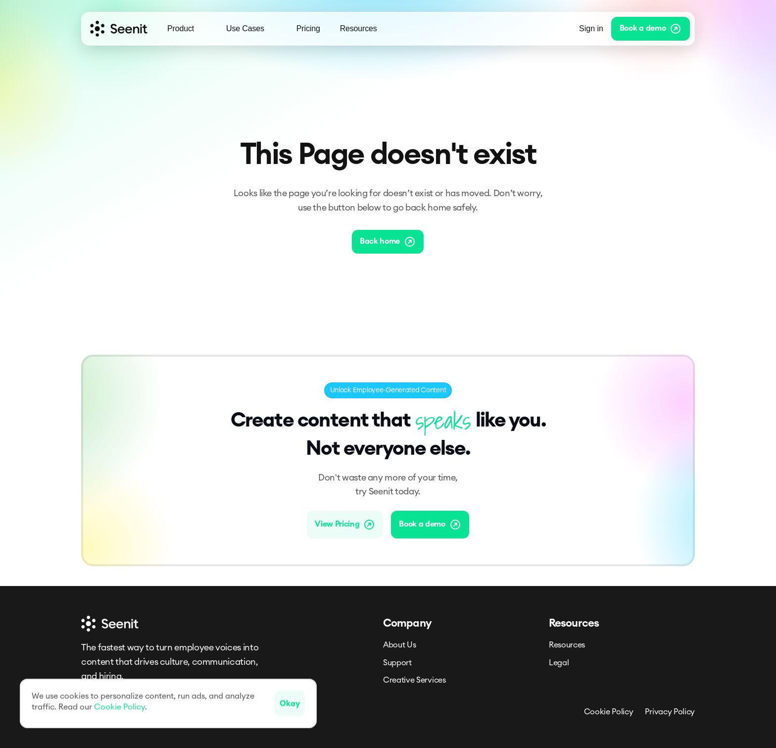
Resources (567, 645)
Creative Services (414, 680)
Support (397, 663)
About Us (399, 645)
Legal (559, 663)
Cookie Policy (608, 712)
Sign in (591, 28)
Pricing (308, 28)
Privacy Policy (670, 712)
